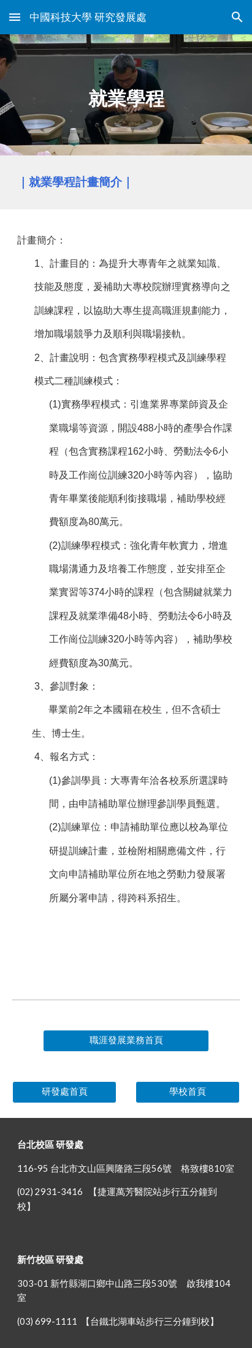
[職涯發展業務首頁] (126, 1041)
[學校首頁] (187, 1092)
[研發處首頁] (64, 1092)
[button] (14, 17)
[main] (126, 95)
